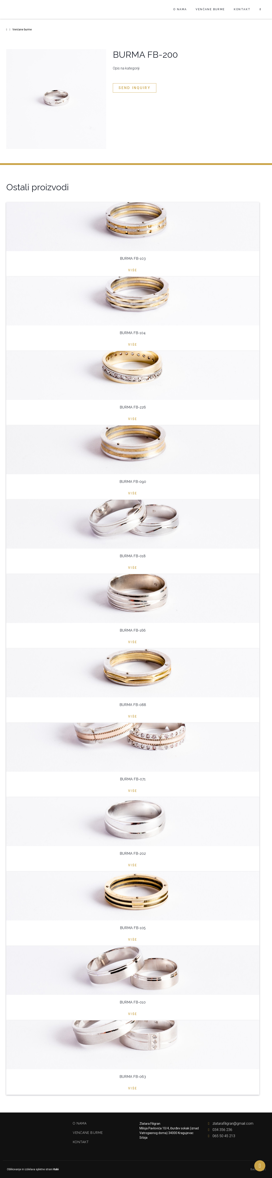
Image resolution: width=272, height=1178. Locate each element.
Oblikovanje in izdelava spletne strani (32, 1169)
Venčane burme (210, 9)
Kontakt (242, 9)
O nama (180, 9)
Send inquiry (135, 88)
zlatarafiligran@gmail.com (229, 1123)
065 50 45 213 (220, 1136)
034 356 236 (219, 1130)
